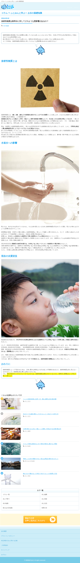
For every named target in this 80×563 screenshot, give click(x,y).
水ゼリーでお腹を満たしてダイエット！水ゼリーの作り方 (40, 414)
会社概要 (4, 531)
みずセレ (4, 554)
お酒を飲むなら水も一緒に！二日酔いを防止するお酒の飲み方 (42, 429)
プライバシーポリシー (8, 536)
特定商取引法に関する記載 (9, 540)
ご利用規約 (4, 545)
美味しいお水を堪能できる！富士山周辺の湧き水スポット (40, 459)
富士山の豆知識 (29, 461)
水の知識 (6, 26)
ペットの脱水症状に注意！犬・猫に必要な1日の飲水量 (40, 399)
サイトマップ (5, 550)
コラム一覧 (6, 494)
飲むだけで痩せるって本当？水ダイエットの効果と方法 (40, 473)
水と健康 (27, 431)
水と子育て (6, 499)
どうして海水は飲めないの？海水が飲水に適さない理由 (40, 444)
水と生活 (27, 401)
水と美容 (27, 476)
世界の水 (44, 508)
